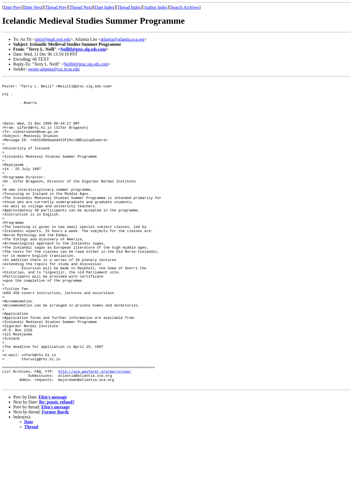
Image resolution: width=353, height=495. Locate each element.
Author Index (156, 7)
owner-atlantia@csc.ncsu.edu (54, 69)
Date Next (33, 7)
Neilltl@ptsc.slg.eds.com (83, 49)
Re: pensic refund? (57, 463)
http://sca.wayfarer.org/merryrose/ (94, 429)
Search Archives (184, 7)
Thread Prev (56, 7)
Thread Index (129, 7)
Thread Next (81, 7)
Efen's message (53, 458)
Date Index (104, 7)
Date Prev (12, 7)
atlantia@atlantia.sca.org (122, 39)
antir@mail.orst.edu (53, 39)
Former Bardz (55, 473)
